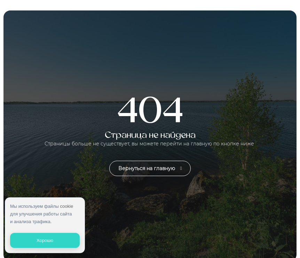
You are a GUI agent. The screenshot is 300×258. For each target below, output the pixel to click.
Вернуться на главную (150, 168)
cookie (66, 206)
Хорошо (45, 240)
